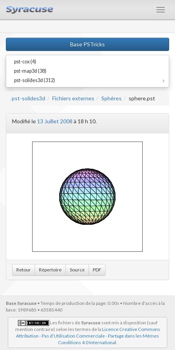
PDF (97, 270)
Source (77, 270)
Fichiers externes (73, 98)
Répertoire (50, 270)
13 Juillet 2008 (54, 121)
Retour (23, 270)
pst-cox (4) (25, 62)
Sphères (111, 98)
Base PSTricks (87, 44)
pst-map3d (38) (30, 71)
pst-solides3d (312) (34, 80)
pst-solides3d (28, 98)
